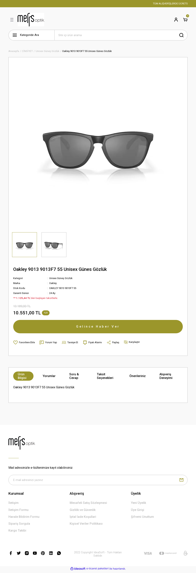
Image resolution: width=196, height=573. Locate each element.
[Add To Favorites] (24, 343)
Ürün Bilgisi (22, 377)
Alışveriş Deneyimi (165, 377)
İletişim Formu (18, 511)
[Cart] (185, 19)
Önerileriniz (137, 377)
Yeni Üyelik (138, 504)
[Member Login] (176, 19)
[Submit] (181, 481)
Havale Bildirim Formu (23, 518)
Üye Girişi (137, 511)
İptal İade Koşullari (83, 518)
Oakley (53, 283)
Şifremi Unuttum (142, 518)
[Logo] (31, 19)
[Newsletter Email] (98, 481)
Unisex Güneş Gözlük (61, 278)
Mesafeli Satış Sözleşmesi (88, 504)
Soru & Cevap (74, 377)
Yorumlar (49, 377)
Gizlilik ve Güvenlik (83, 511)
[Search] (121, 35)
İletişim (13, 504)
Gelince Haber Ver (98, 327)
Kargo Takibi (17, 532)
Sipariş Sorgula (19, 525)
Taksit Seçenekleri (105, 377)
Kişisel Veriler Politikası (86, 525)
